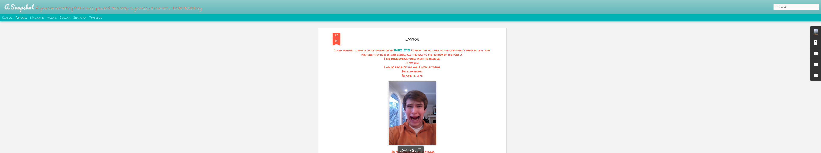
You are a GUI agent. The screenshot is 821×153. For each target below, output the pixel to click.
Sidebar (64, 18)
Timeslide (95, 18)
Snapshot (79, 18)
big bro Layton (402, 50)
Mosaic (52, 18)
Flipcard (21, 18)
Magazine (37, 18)
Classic (7, 18)
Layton (412, 39)
